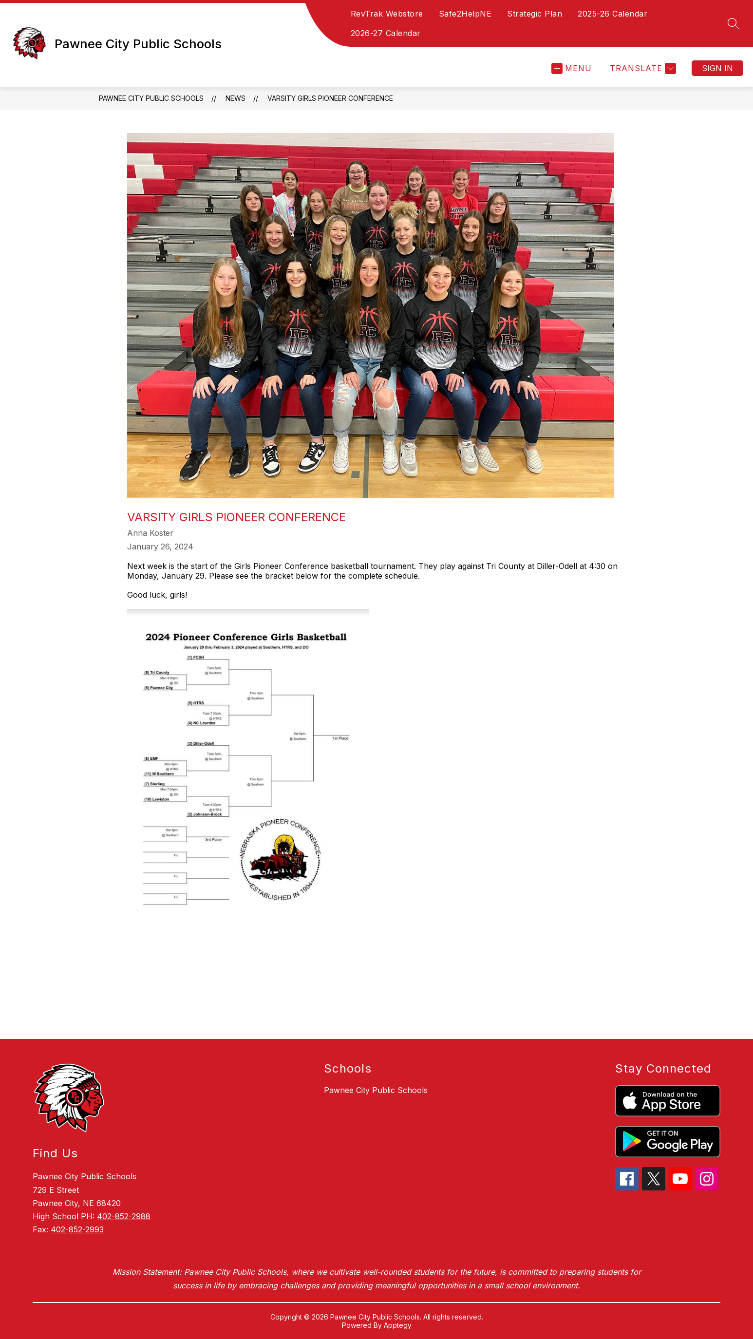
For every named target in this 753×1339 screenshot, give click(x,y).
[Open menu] (571, 68)
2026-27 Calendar (386, 33)
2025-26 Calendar (612, 14)
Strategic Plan (534, 14)
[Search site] (733, 23)
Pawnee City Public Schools (151, 98)
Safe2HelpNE (465, 14)
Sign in (717, 68)
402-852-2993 (77, 1229)
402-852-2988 (124, 1216)
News (235, 98)
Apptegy (398, 1325)
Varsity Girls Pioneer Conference (330, 98)
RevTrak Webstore (387, 14)
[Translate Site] (641, 68)
